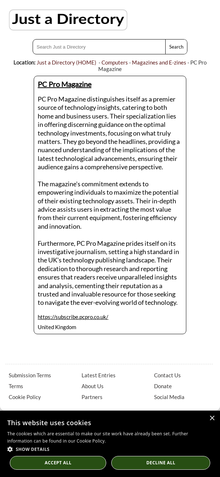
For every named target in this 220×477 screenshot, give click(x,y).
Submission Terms (30, 375)
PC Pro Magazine (64, 84)
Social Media (169, 397)
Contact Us (167, 375)
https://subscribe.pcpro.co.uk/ (73, 317)
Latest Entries (99, 375)
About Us (93, 386)
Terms (16, 386)
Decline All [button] (160, 463)
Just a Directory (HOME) (66, 62)
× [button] (212, 418)
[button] (110, 449)
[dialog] (110, 444)
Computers (114, 62)
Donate (163, 386)
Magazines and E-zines (159, 62)
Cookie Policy (25, 397)
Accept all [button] (58, 463)
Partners (92, 397)
